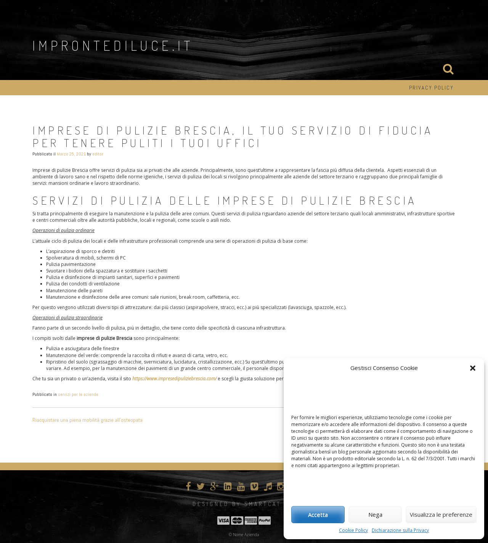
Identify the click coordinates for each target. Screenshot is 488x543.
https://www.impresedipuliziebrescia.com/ (174, 378)
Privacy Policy (431, 87)
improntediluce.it (113, 45)
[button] (473, 368)
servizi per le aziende (78, 394)
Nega (375, 514)
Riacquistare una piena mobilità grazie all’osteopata (87, 419)
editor (97, 154)
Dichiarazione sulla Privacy (400, 530)
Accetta (318, 514)
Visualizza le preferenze (441, 514)
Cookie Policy (353, 530)
